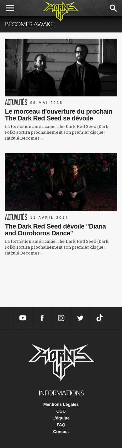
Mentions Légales (61, 404)
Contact (61, 431)
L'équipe (61, 418)
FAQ (61, 424)
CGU (61, 411)
